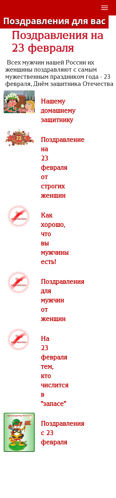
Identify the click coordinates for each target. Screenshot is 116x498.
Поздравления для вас (54, 21)
